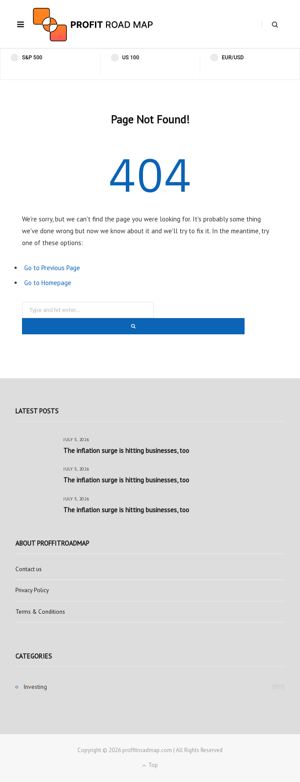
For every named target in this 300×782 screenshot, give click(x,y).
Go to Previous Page (52, 268)
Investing (35, 687)
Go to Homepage (47, 283)
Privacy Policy (32, 590)
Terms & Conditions (40, 611)
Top (150, 765)
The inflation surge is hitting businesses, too (126, 450)
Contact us (28, 569)
